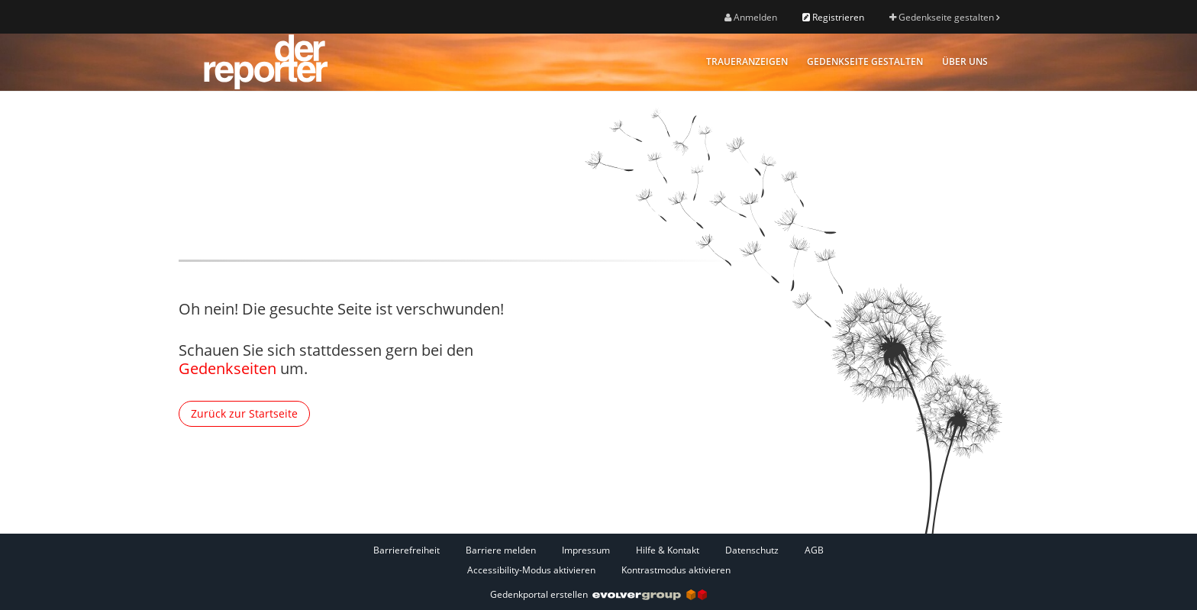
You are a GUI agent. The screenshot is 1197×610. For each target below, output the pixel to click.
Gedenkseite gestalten (944, 17)
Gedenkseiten (227, 368)
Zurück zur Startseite (244, 413)
